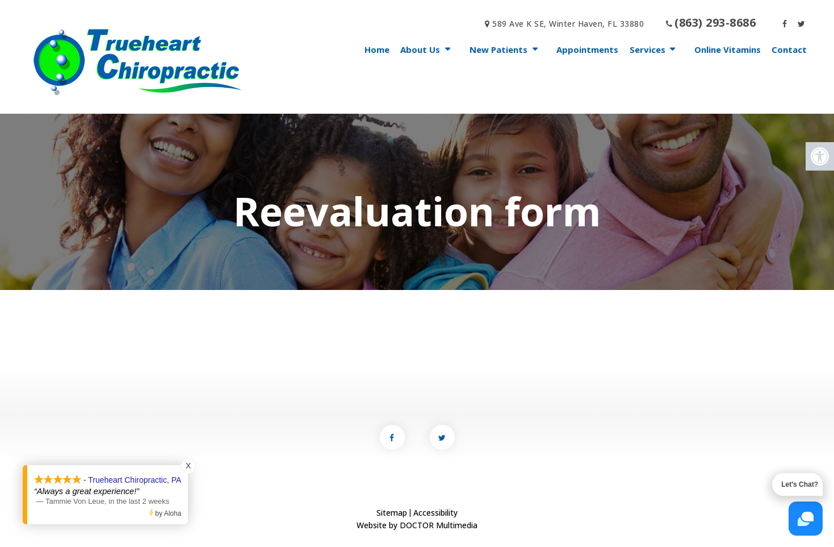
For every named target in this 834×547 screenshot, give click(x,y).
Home (376, 49)
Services (647, 49)
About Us (420, 49)
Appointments (587, 49)
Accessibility (435, 512)
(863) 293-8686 (715, 22)
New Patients (498, 49)
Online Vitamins (727, 49)
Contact (789, 49)
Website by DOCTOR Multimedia (417, 525)
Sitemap (391, 512)
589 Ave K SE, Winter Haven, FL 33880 (564, 23)
